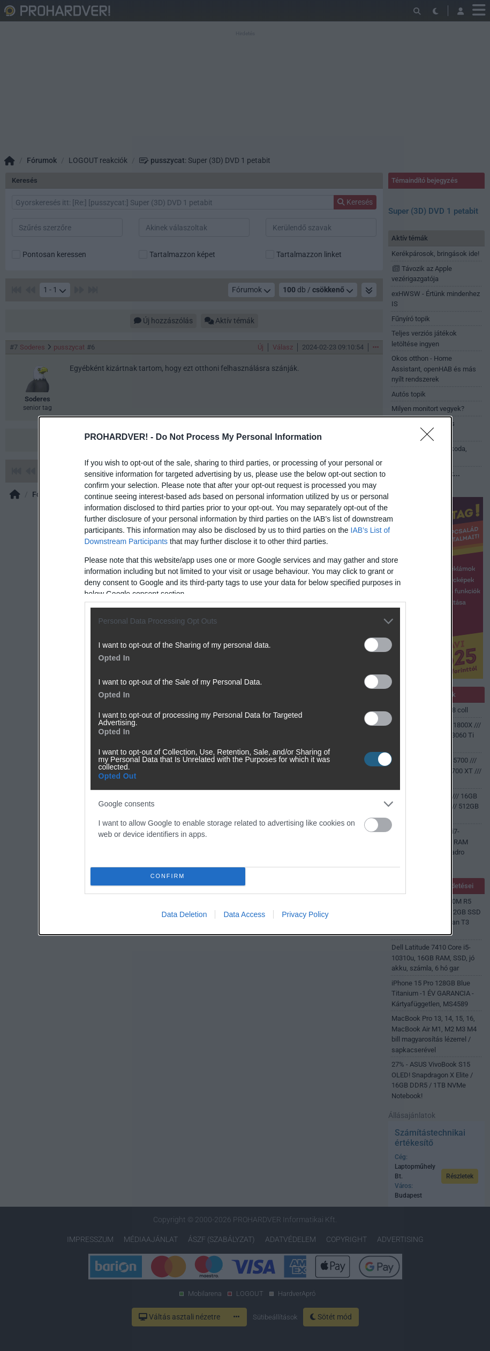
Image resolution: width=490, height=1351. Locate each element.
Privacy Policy (305, 914)
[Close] (430, 438)
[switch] (378, 645)
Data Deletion (184, 914)
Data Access (244, 914)
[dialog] (245, 676)
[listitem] (245, 621)
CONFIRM (168, 876)
